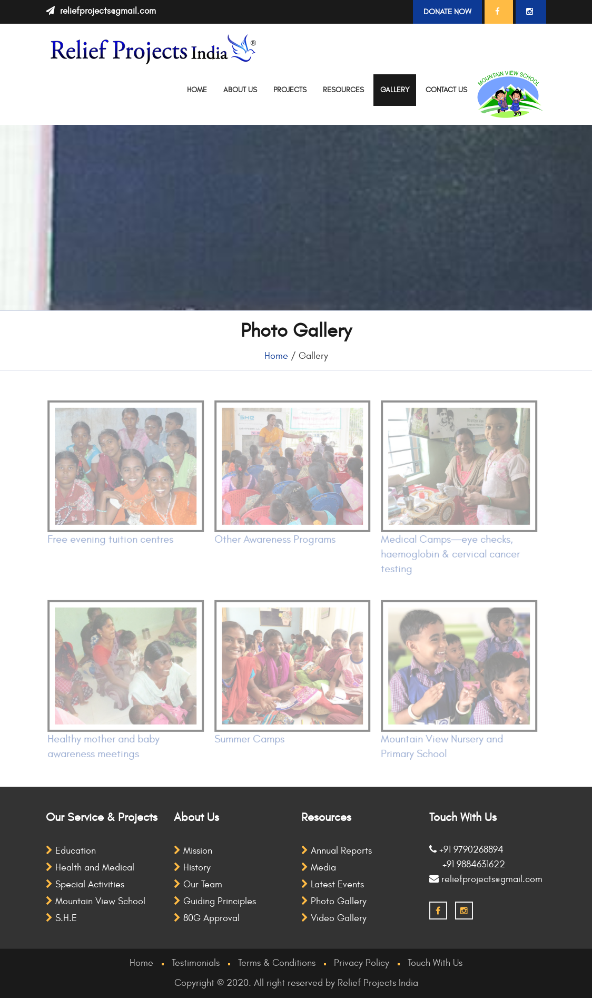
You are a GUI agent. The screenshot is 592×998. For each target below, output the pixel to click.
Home (197, 89)
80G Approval (207, 918)
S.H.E (61, 918)
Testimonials (196, 962)
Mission (193, 850)
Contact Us (446, 89)
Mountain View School (95, 901)
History (192, 867)
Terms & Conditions (276, 962)
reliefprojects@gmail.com (108, 11)
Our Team (198, 884)
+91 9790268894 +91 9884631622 (467, 857)
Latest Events (332, 884)
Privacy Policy (361, 962)
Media (318, 867)
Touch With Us (435, 962)
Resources (343, 89)
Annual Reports (336, 850)
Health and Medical (90, 867)
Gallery (394, 89)
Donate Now (447, 11)
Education (71, 850)
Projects (290, 89)
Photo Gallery (334, 901)
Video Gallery (334, 918)
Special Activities (85, 884)
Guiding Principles (215, 901)
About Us (240, 89)
